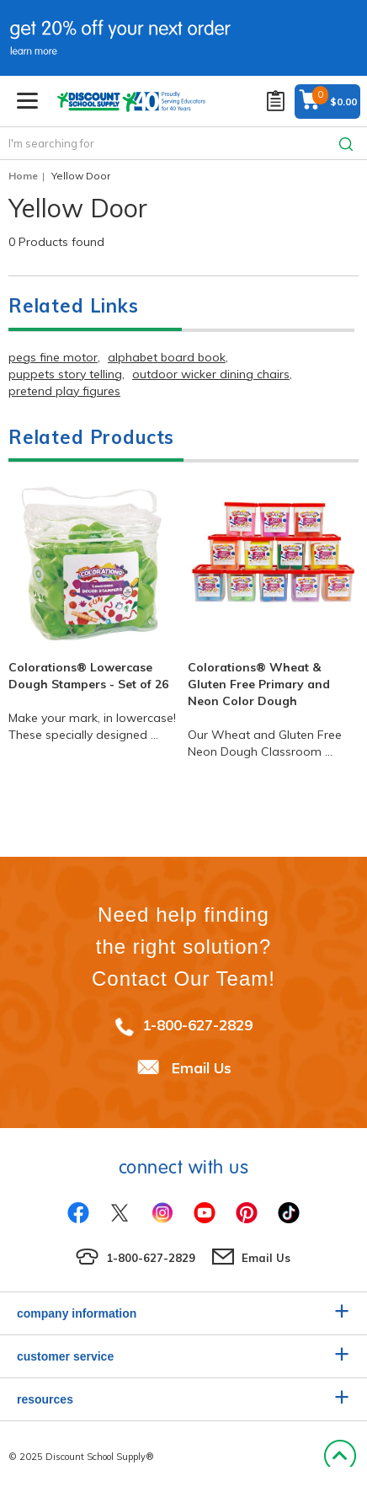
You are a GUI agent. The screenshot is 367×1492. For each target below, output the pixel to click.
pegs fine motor (53, 357)
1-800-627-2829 (197, 1025)
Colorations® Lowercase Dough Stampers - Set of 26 (88, 676)
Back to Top (340, 1456)
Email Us (201, 1068)
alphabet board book (167, 357)
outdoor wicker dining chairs (211, 374)
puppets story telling (65, 374)
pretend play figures (64, 390)
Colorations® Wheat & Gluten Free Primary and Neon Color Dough (259, 684)
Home (23, 175)
